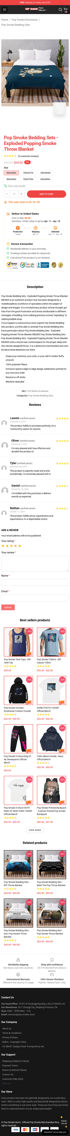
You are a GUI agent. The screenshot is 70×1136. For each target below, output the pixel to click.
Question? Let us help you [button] (55, 1132)
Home (4, 19)
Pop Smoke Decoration (25, 19)
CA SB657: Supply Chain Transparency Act (23, 1046)
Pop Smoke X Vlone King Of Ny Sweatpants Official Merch (17, 759)
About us (6, 1028)
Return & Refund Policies (14, 1070)
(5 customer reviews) (28, 156)
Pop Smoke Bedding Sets (15, 24)
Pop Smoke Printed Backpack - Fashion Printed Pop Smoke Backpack (51, 811)
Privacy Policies (10, 1037)
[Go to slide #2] (43, 124)
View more (35, 830)
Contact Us (7, 1074)
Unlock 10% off (64, 1122)
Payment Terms (10, 1065)
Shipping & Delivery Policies (15, 1061)
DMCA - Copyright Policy (14, 1042)
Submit (8, 607)
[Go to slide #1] (26, 124)
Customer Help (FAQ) (12, 1079)
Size (6, 167)
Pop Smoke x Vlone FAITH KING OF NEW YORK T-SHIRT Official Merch (18, 811)
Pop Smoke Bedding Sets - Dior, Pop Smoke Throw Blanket (17, 933)
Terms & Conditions (12, 1033)
